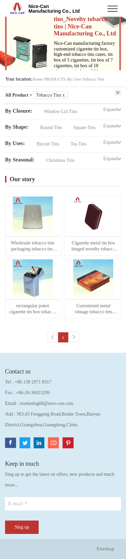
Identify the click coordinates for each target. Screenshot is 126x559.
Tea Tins (79, 143)
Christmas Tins (60, 160)
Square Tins (84, 127)
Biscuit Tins (48, 143)
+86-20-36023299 (33, 392)
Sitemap (105, 548)
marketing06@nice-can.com (46, 403)
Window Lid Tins (60, 111)
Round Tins (51, 127)
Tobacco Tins (93, 79)
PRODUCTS (55, 79)
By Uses (74, 79)
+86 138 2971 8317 (33, 381)
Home (37, 79)
